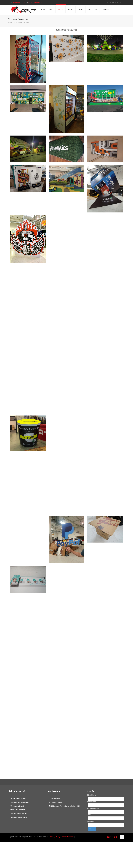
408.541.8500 (55, 798)
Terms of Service (67, 837)
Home (10, 23)
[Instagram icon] (118, 2)
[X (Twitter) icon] (110, 2)
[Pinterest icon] (115, 2)
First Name (91, 795)
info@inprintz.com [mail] (35, 2)
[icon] (120, 2)
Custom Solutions (22, 23)
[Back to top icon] (122, 837)
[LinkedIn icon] (113, 2)
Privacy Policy (55, 837)
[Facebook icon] (107, 2)
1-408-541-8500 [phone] (19, 2)
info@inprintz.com (57, 802)
